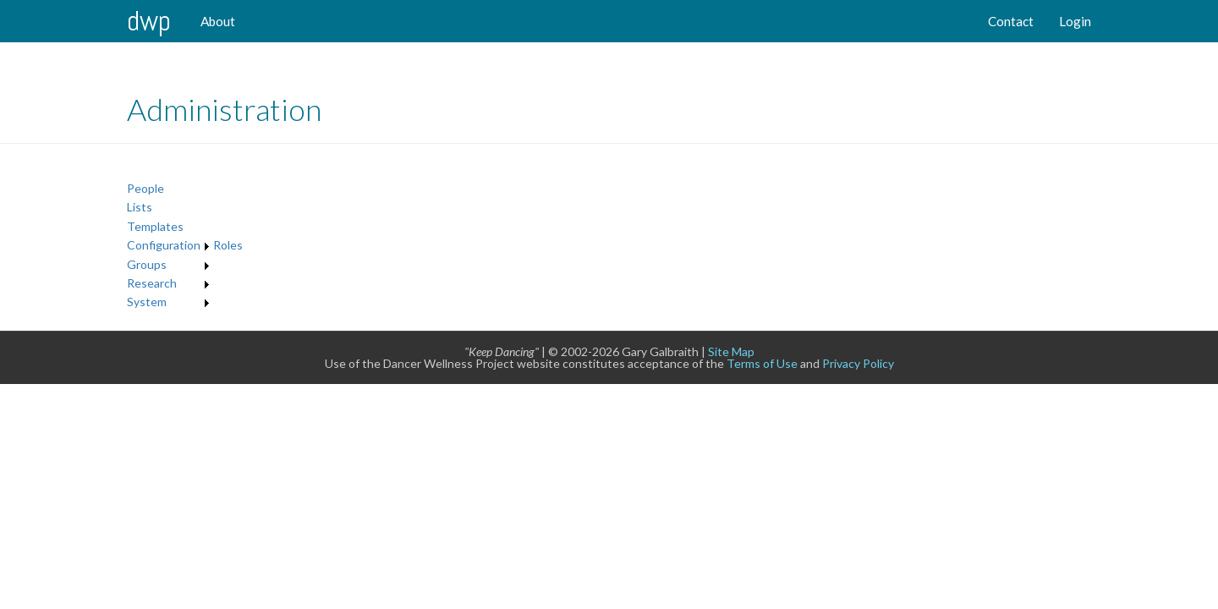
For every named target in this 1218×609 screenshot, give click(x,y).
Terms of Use (762, 363)
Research (152, 283)
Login (1075, 21)
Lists (139, 207)
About (217, 21)
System (147, 301)
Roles (228, 245)
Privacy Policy (858, 363)
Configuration (163, 245)
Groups (147, 264)
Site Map (731, 351)
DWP (149, 21)
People (145, 188)
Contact (1011, 21)
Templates (155, 226)
